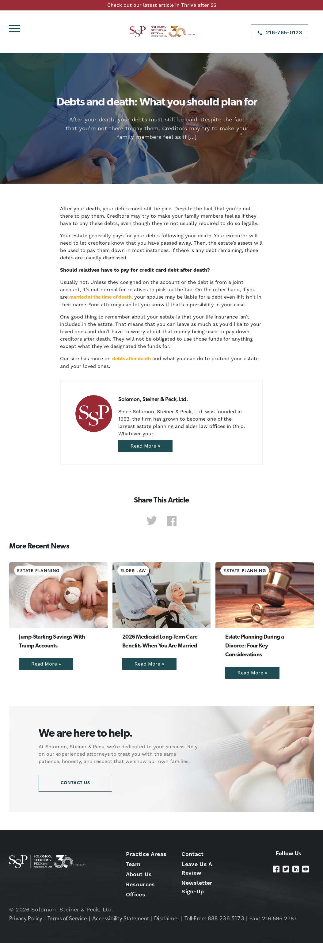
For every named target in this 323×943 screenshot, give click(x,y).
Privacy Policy (26, 919)
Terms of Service (67, 919)
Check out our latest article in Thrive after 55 (161, 5)
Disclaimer (166, 919)
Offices (135, 894)
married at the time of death (100, 297)
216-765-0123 (284, 32)
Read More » (145, 446)
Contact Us (75, 783)
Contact (192, 854)
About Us (139, 874)
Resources (140, 884)
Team (133, 864)
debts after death (131, 359)
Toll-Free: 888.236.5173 (214, 919)
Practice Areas (146, 854)
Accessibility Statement (120, 919)
